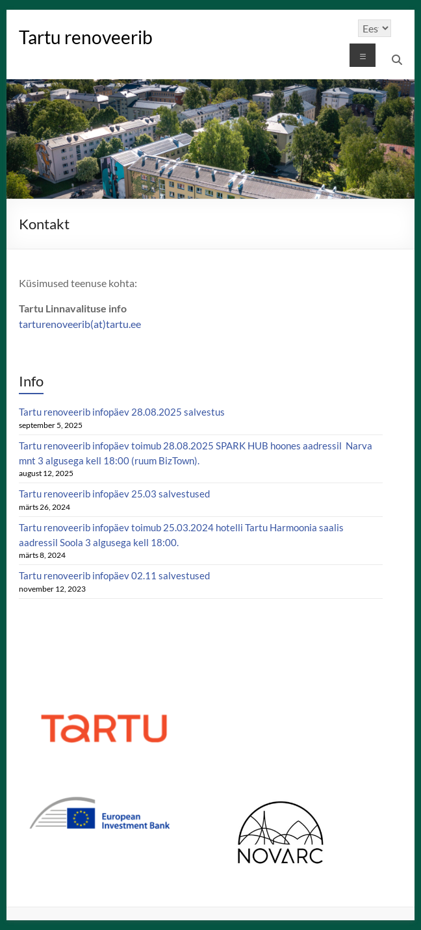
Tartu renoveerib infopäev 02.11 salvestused (114, 575)
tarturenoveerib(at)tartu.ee (80, 324)
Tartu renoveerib (86, 37)
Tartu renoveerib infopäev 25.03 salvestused (114, 493)
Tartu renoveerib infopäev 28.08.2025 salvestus (122, 412)
